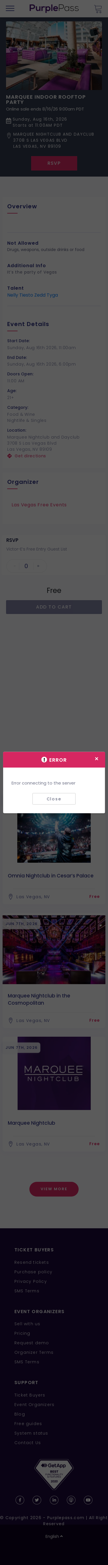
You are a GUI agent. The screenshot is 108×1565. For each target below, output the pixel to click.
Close (54, 799)
